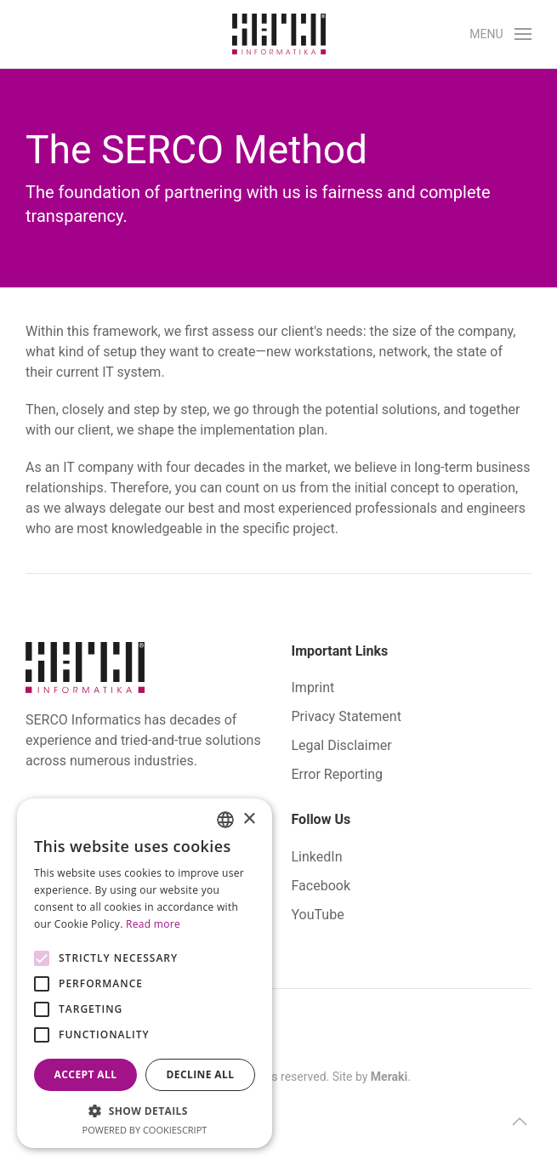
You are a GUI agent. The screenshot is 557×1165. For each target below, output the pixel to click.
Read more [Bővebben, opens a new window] (153, 924)
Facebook (321, 886)
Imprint (313, 687)
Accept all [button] (85, 1074)
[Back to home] (279, 34)
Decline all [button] (201, 1074)
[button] (500, 34)
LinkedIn (317, 857)
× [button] (248, 819)
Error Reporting (338, 774)
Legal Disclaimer (342, 745)
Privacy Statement (346, 716)
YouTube (318, 914)
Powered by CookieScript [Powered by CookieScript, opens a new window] (144, 1129)
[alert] (144, 973)
